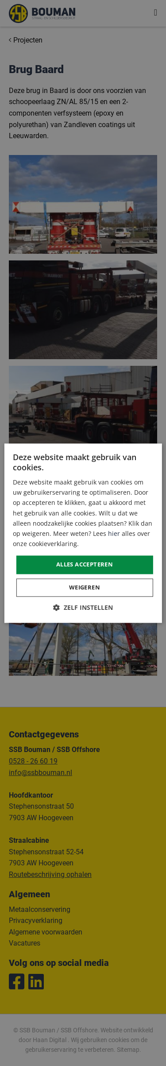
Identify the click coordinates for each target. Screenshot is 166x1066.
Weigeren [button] (84, 587)
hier (114, 533)
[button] (83, 607)
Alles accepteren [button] (84, 564)
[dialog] (83, 533)
